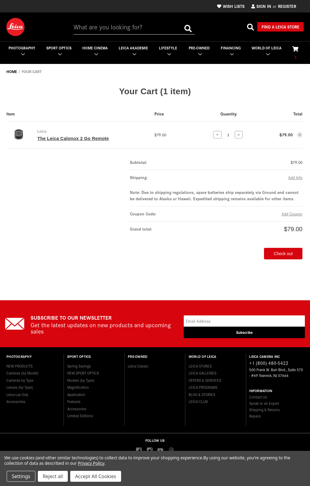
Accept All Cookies (95, 476)
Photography (21, 50)
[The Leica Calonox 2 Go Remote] (228, 134)
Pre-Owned (199, 50)
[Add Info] (295, 177)
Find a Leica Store (280, 27)
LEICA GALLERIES (202, 372)
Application (76, 394)
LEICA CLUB (198, 401)
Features (74, 401)
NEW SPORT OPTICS (83, 372)
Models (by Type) (80, 380)
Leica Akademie (133, 50)
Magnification (78, 387)
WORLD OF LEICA (267, 50)
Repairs (255, 415)
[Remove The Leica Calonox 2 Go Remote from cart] (299, 135)
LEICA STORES (200, 365)
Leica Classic (138, 365)
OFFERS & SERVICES (205, 380)
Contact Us (258, 396)
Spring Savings (79, 365)
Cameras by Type (19, 380)
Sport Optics (58, 50)
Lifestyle (168, 50)
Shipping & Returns (264, 409)
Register (287, 6)
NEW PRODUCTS (19, 365)
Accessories (15, 401)
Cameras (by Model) (22, 372)
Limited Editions (80, 415)
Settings (21, 476)
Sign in (261, 6)
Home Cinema (95, 50)
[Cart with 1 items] (295, 53)
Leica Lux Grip (17, 394)
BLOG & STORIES (202, 394)
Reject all (53, 476)
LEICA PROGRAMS (203, 387)
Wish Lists (231, 6)
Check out (283, 253)
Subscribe (244, 332)
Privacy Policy (91, 463)
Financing (231, 50)
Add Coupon (292, 214)
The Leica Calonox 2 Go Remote (73, 138)
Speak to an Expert (264, 403)
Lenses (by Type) (19, 387)
